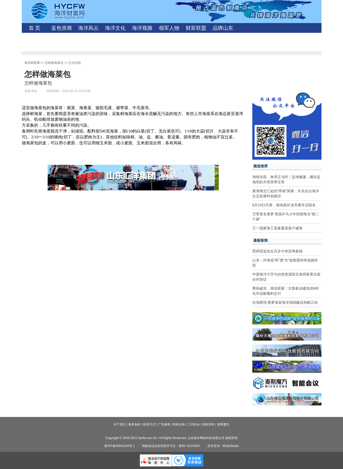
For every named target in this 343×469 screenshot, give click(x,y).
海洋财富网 (32, 63)
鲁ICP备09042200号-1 (119, 446)
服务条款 (134, 424)
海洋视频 (142, 28)
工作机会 (194, 424)
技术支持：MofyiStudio (223, 446)
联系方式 (149, 424)
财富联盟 (196, 28)
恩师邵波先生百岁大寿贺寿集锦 (277, 251)
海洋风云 (88, 28)
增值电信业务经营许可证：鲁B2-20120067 (171, 446)
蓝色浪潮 (61, 28)
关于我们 (119, 424)
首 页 (34, 28)
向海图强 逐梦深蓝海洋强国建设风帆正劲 (285, 302)
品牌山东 (223, 28)
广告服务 (164, 424)
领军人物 (169, 28)
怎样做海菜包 (54, 63)
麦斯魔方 (223, 424)
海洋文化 (115, 28)
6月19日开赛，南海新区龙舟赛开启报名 (284, 205)
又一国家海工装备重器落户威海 (277, 228)
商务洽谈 (179, 424)
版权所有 (208, 424)
